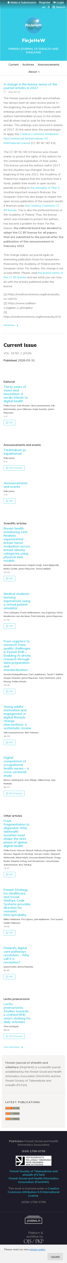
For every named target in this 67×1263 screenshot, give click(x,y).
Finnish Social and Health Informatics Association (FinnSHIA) (33, 1180)
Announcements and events (16, 485)
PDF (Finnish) (15, 467)
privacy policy (37, 1249)
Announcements (48, 64)
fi (49, 7)
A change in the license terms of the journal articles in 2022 (30, 86)
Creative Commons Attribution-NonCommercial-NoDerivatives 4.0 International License (32, 138)
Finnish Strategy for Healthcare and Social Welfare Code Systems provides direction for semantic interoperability (17, 902)
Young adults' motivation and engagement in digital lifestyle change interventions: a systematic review (17, 717)
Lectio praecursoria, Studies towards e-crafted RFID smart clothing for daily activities (17, 1013)
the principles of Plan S (44, 187)
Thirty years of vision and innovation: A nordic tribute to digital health (16, 394)
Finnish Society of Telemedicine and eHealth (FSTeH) (34, 1173)
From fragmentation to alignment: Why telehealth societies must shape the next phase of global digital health (16, 833)
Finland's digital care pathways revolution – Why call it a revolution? (16, 955)
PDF (10, 422)
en (43, 7)
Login (58, 2)
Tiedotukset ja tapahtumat (15, 452)
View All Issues (11, 1047)
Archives (28, 64)
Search (59, 7)
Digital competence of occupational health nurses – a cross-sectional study (16, 767)
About (33, 71)
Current (14, 64)
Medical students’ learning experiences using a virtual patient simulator (17, 601)
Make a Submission (21, 2)
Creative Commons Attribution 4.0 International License (33, 1192)
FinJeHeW (33, 40)
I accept (55, 1256)
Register (44, 2)
